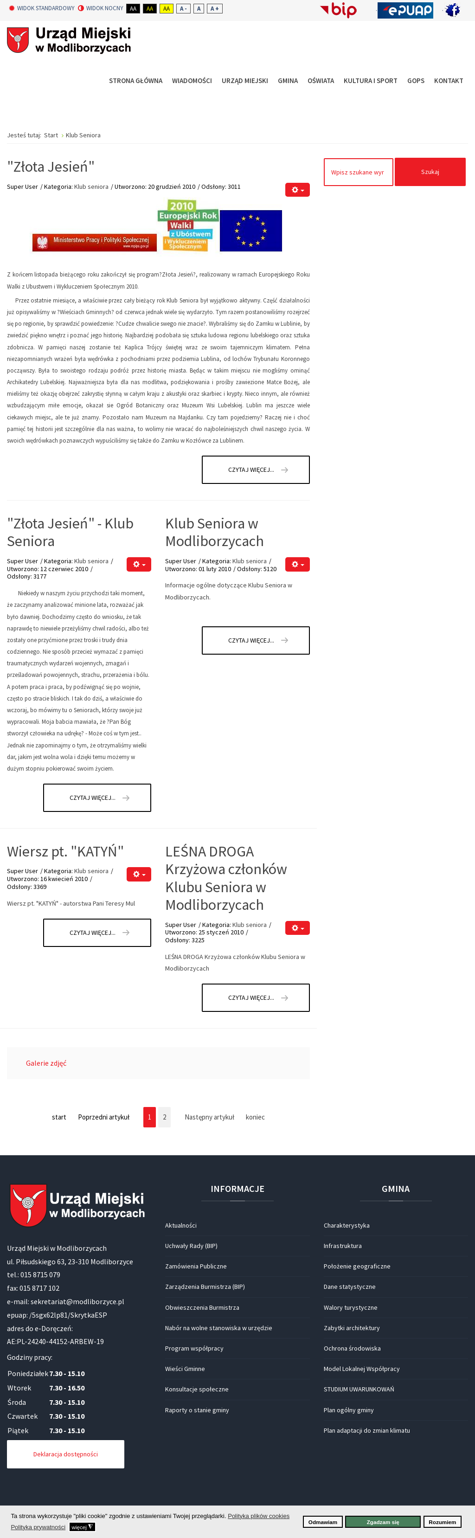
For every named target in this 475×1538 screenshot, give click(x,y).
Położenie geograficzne (357, 1266)
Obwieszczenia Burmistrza (202, 1307)
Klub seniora (91, 186)
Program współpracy (194, 1348)
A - (183, 9)
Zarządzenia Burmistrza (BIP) (205, 1286)
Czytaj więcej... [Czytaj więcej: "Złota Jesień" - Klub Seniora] (93, 797)
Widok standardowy (42, 8)
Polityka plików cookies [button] (258, 1515)
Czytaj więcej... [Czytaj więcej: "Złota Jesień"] (251, 469)
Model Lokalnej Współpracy (362, 1368)
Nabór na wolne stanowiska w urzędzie (218, 1328)
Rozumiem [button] (442, 1522)
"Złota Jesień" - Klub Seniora (70, 532)
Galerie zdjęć (46, 1063)
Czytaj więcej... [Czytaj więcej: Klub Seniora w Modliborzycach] (251, 640)
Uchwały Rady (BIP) (191, 1246)
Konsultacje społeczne (197, 1389)
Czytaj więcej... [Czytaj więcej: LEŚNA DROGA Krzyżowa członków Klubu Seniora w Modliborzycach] (251, 997)
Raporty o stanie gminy (197, 1410)
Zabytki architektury (352, 1328)
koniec (255, 1117)
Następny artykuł (209, 1117)
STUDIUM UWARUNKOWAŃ (359, 1389)
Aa (133, 9)
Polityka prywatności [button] (38, 1527)
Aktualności (181, 1225)
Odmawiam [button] (322, 1522)
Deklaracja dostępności (65, 1454)
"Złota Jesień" (51, 166)
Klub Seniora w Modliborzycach (214, 532)
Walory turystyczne (351, 1307)
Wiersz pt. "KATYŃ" (65, 851)
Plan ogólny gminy (349, 1410)
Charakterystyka (347, 1225)
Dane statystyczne (350, 1286)
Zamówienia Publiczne (196, 1266)
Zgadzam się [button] (383, 1522)
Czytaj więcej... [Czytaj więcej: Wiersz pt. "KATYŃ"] (93, 932)
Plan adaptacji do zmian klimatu (367, 1430)
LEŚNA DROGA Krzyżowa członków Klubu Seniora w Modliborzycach (226, 878)
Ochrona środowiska (352, 1348)
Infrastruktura (343, 1246)
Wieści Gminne (185, 1368)
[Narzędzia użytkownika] (297, 190)
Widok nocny (100, 8)
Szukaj (430, 171)
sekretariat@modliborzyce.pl (77, 1301)
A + (215, 9)
